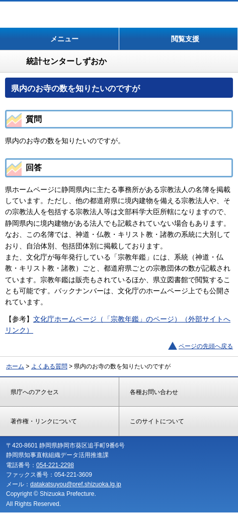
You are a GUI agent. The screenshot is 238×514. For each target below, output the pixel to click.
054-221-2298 (55, 465)
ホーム (15, 366)
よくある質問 (49, 366)
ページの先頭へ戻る (206, 346)
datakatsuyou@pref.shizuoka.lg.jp (75, 484)
